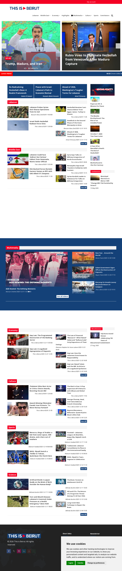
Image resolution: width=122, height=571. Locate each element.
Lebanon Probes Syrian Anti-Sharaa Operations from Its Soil (39, 109)
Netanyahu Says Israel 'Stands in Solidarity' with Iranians (77, 168)
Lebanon (35, 15)
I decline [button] (80, 563)
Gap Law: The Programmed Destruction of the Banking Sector (41, 337)
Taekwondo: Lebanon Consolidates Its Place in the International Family (76, 448)
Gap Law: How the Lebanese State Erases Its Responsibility (77, 355)
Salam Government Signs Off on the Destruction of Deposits (105, 270)
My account (91, 2)
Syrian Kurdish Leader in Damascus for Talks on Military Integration (76, 178)
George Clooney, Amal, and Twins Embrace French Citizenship (75, 401)
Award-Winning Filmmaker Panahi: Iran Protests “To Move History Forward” (40, 405)
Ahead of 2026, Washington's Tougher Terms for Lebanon (72, 90)
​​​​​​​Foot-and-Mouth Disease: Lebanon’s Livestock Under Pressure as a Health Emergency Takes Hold (41, 500)
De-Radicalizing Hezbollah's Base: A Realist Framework (18, 90)
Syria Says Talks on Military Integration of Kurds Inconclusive (76, 157)
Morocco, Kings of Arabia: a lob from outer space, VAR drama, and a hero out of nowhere (41, 435)
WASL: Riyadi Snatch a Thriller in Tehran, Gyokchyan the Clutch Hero (41, 453)
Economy (56, 15)
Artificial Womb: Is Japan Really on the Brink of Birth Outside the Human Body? (41, 482)
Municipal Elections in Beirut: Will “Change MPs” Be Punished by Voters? (101, 180)
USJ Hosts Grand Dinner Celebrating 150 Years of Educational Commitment (101, 338)
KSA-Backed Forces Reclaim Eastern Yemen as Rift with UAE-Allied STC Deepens (41, 171)
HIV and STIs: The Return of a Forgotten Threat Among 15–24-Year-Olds (76, 493)
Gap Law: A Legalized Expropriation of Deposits (40, 350)
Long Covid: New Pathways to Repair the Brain (76, 505)
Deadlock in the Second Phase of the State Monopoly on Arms (76, 122)
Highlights (65, 15)
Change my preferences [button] (95, 563)
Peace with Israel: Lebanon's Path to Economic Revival (44, 90)
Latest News (6, 73)
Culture (88, 15)
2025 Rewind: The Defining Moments (21, 289)
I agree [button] (70, 563)
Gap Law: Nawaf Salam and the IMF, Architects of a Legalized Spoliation (76, 366)
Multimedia (77, 15)
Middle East (45, 15)
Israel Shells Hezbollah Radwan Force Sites (39, 122)
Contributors (104, 15)
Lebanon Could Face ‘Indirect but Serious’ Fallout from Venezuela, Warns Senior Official (39, 158)
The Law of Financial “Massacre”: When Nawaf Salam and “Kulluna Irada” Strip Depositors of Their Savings (71, 340)
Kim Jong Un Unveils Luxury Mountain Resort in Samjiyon (105, 284)
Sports (96, 15)
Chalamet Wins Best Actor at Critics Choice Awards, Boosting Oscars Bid (40, 388)
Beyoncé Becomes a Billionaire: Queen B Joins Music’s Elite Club (76, 412)
